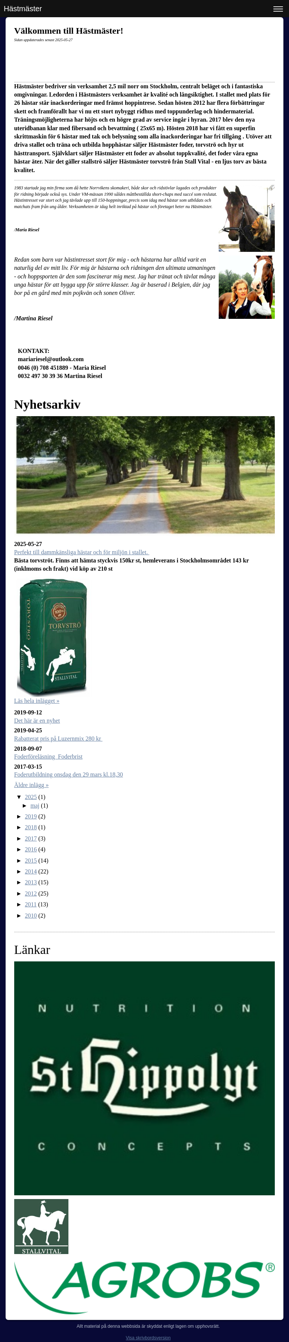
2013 (31, 882)
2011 (31, 904)
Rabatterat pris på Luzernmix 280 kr (58, 738)
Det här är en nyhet (37, 720)
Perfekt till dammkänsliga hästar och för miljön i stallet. (82, 552)
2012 (31, 893)
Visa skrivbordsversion (148, 1338)
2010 (31, 915)
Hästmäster (23, 8)
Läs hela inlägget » (36, 701)
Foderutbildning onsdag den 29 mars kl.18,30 (68, 774)
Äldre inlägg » (31, 785)
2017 (31, 838)
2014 (31, 871)
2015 (31, 860)
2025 (31, 797)
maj (35, 805)
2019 (31, 816)
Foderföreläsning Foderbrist (48, 756)
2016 (31, 849)
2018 (31, 827)
